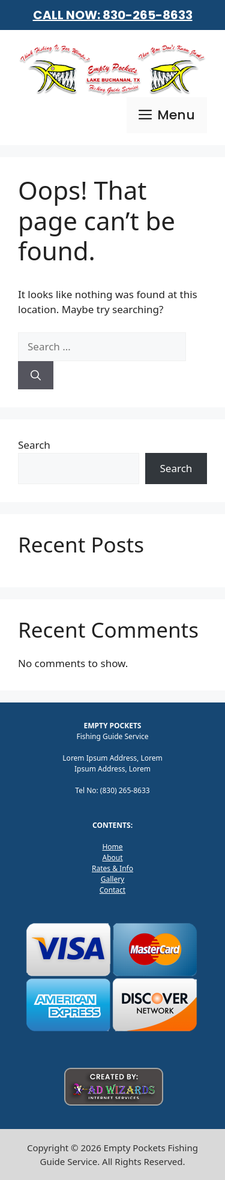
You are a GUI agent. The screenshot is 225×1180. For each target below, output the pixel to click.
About (112, 857)
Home (112, 847)
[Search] (35, 375)
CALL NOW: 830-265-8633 (113, 15)
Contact (112, 890)
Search (34, 445)
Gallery (113, 879)
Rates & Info (112, 868)
